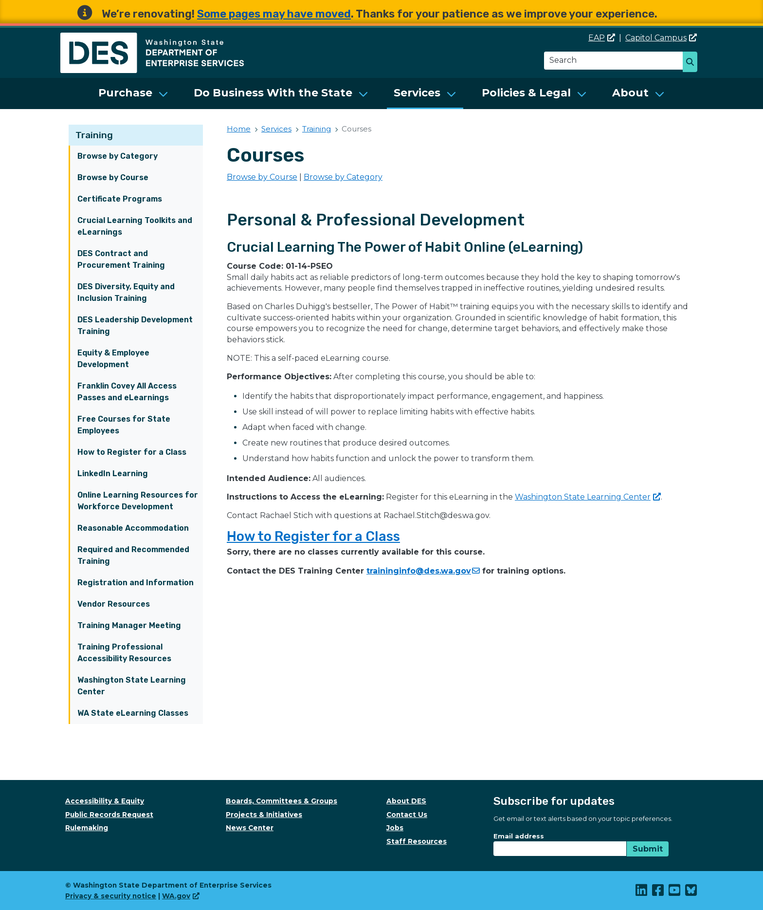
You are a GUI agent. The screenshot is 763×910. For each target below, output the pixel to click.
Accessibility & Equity (104, 801)
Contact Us (406, 814)
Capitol (661, 37)
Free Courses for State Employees (123, 424)
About (630, 92)
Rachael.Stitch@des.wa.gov (436, 515)
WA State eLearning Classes (132, 713)
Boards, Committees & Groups (281, 801)
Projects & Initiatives (264, 814)
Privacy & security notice (110, 896)
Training (94, 135)
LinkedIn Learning (112, 473)
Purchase (125, 92)
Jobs (394, 828)
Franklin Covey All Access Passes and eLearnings (127, 391)
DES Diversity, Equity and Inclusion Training (126, 292)
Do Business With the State (273, 92)
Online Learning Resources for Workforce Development (137, 500)
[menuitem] (133, 93)
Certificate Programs (119, 199)
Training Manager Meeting (129, 625)
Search (693, 63)
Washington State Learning (588, 496)
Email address (518, 836)
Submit (648, 849)
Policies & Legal (526, 92)
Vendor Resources (113, 604)
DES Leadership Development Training (135, 325)
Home (239, 128)
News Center (249, 828)
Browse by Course (112, 177)
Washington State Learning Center (131, 685)
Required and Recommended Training (133, 555)
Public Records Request (109, 814)
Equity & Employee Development (113, 358)
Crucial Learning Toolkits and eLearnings (134, 226)
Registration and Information (135, 582)
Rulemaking (86, 828)
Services (417, 92)
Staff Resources (416, 841)
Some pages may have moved (274, 13)
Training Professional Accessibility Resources (124, 652)
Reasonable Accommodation (133, 528)
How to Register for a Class (131, 452)
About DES (406, 801)
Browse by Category (117, 156)
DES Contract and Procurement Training (121, 259)
